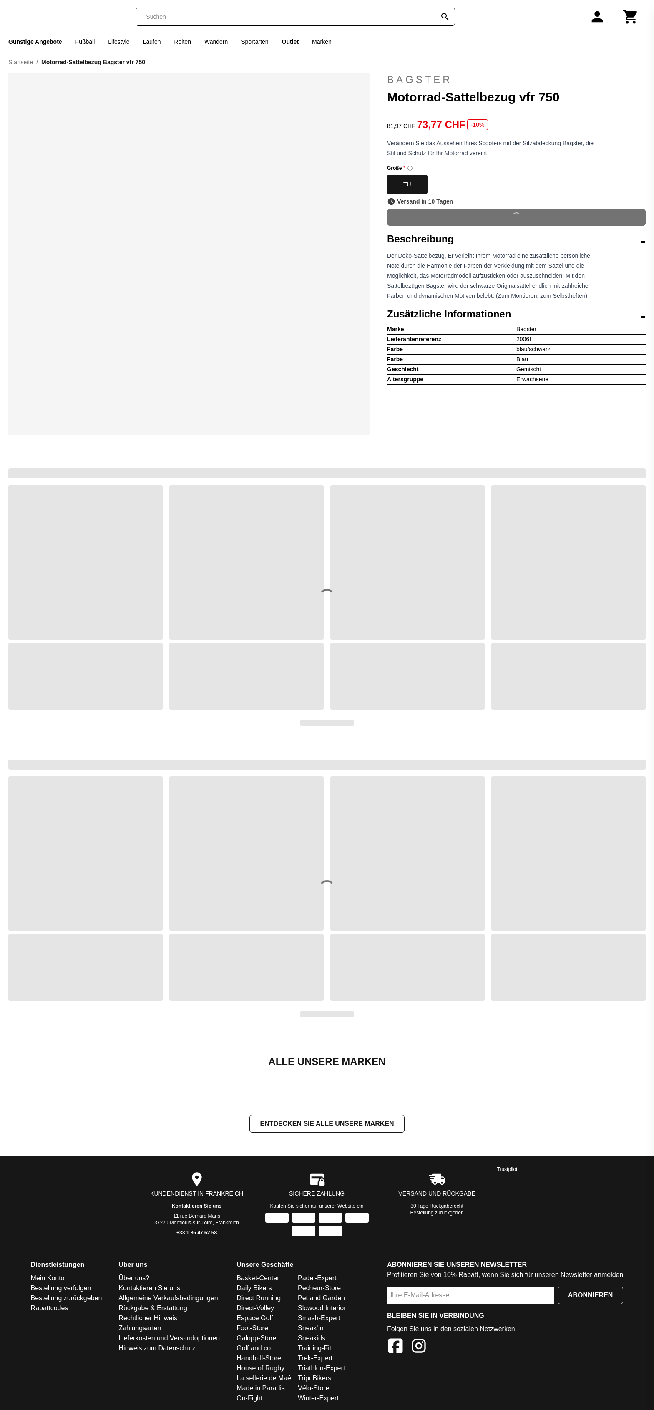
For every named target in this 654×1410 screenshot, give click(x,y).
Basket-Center (257, 1278)
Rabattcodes (49, 1308)
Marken (322, 41)
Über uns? (133, 1278)
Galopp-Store (256, 1338)
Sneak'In (311, 1328)
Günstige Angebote (35, 41)
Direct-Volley (255, 1308)
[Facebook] (395, 1347)
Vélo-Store (314, 1388)
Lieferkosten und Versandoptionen (169, 1338)
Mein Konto (48, 1278)
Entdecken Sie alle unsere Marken (327, 1123)
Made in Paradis (260, 1388)
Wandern (216, 41)
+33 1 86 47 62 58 (196, 1233)
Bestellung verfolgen (61, 1288)
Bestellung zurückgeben (437, 1213)
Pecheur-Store (319, 1288)
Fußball (85, 41)
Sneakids (311, 1338)
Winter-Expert (318, 1398)
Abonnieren (590, 1295)
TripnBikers (314, 1378)
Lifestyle (118, 41)
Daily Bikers (254, 1288)
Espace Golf (254, 1318)
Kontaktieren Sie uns (196, 1206)
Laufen (152, 41)
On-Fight (249, 1398)
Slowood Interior (322, 1308)
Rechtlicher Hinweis (147, 1318)
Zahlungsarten (139, 1328)
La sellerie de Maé (263, 1378)
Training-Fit (314, 1348)
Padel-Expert (317, 1278)
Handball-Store (258, 1358)
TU (407, 184)
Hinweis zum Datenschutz (156, 1348)
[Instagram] (418, 1347)
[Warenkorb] (630, 16)
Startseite (20, 62)
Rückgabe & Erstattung (152, 1308)
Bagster (516, 79)
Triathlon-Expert (321, 1368)
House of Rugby (260, 1368)
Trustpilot (507, 1169)
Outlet (290, 41)
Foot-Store (252, 1328)
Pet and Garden (321, 1298)
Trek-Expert (315, 1358)
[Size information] (410, 168)
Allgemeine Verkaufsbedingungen (168, 1298)
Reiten (182, 41)
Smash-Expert (319, 1318)
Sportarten (254, 41)
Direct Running (258, 1298)
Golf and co (253, 1348)
